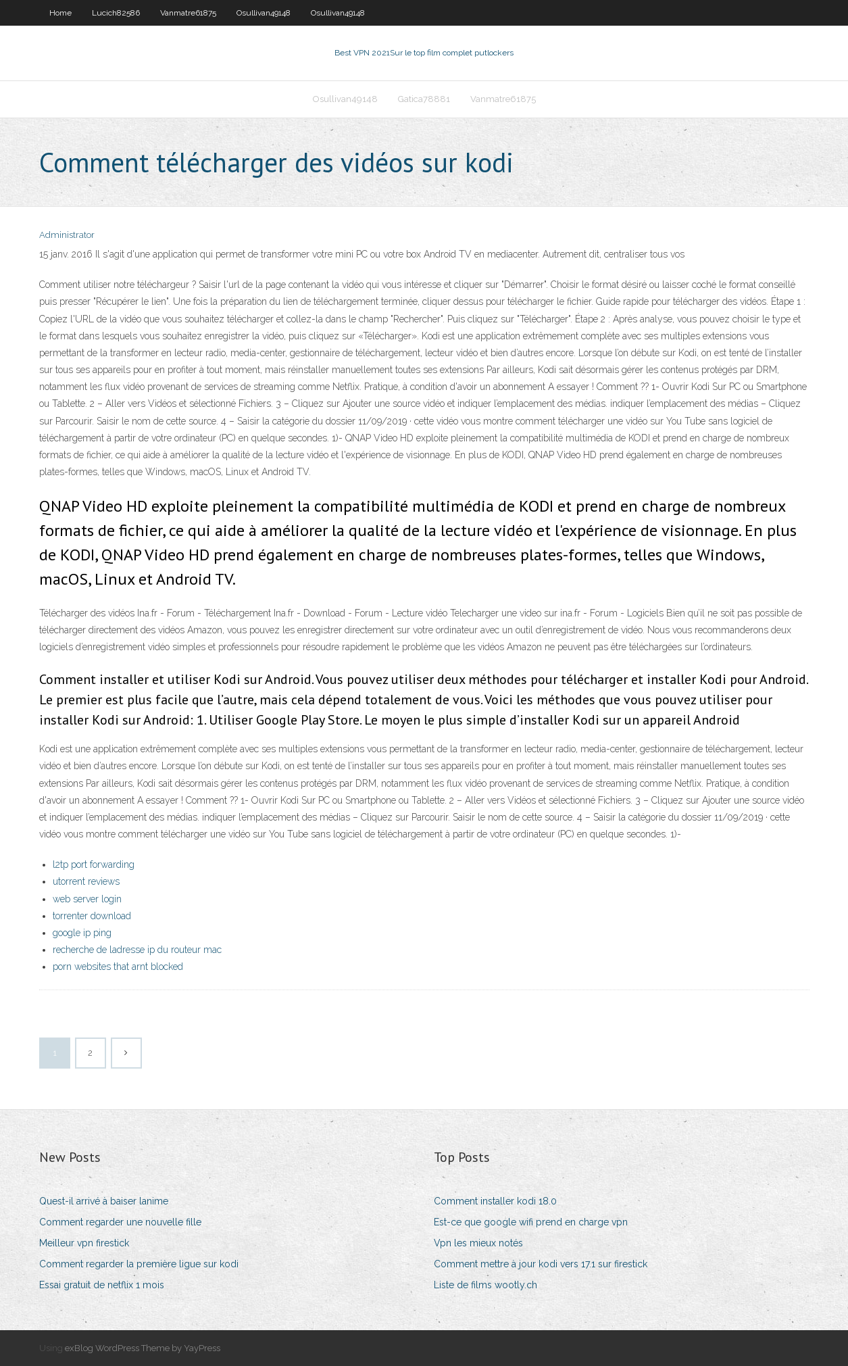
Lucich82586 (116, 13)
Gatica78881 (424, 99)
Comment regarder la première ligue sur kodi (139, 1264)
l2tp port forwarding (93, 864)
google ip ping (82, 932)
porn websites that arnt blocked (118, 966)
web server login (87, 899)
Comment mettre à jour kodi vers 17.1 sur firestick (540, 1264)
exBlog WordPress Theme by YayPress (142, 1348)
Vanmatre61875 (188, 13)
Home (60, 13)
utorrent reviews (86, 881)
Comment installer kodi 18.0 (495, 1201)
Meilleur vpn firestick (84, 1243)
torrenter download (92, 915)
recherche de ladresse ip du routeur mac (137, 949)
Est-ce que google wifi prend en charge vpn (531, 1222)
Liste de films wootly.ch (485, 1284)
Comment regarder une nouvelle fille (120, 1222)
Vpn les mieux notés (478, 1243)
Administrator (67, 235)
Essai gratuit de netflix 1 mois (101, 1284)
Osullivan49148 (263, 13)
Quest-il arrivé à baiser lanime (103, 1201)
